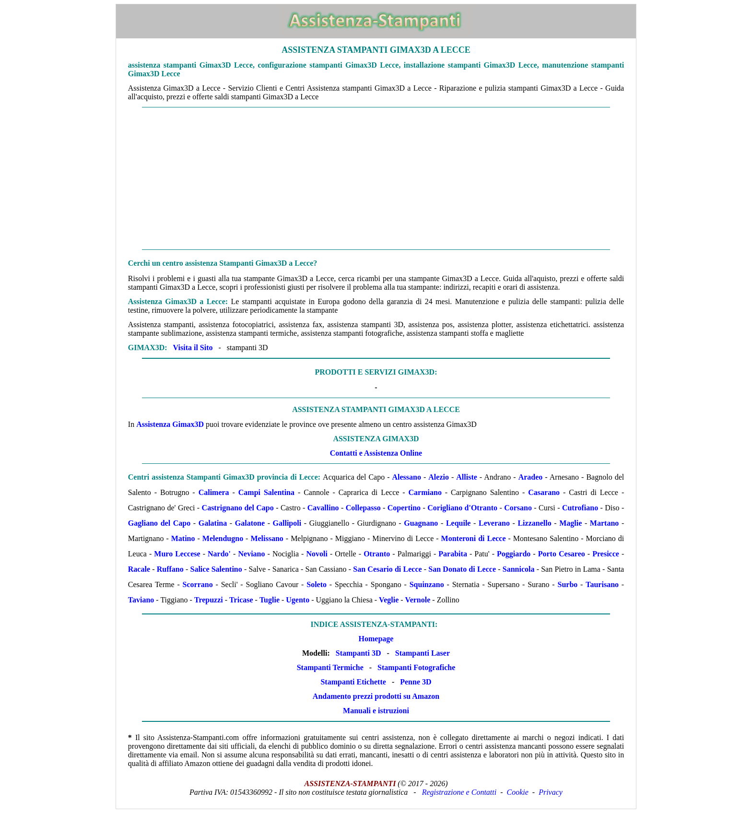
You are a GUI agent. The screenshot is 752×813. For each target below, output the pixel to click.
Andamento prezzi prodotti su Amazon (376, 696)
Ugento (297, 600)
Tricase (241, 600)
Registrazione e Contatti (459, 792)
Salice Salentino (216, 569)
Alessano (406, 477)
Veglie (389, 600)
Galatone (250, 523)
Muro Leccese (177, 554)
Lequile (458, 523)
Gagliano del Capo (159, 523)
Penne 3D (415, 682)
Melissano (266, 538)
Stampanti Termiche (330, 667)
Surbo (567, 584)
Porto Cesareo (561, 554)
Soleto (316, 584)
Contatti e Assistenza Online (376, 453)
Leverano (494, 523)
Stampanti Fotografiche (416, 667)
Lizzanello (534, 523)
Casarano (544, 492)
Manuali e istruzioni (376, 711)
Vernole (418, 600)
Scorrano (198, 584)
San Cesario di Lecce (387, 569)
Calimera (214, 492)
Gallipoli (287, 523)
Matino (183, 538)
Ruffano (170, 569)
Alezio (438, 477)
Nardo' (219, 554)
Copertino (404, 508)
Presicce (605, 554)
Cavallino (323, 508)
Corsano (518, 508)
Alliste (466, 477)
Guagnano (421, 523)
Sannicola (519, 569)
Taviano (141, 600)
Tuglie (269, 600)
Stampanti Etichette (353, 682)
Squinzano (427, 584)
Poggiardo (513, 554)
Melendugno (222, 538)
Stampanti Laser (422, 653)
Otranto (377, 554)
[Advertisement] (376, 178)
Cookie (518, 792)
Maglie (570, 523)
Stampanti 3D (358, 653)
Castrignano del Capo (238, 508)
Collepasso (363, 508)
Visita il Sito (193, 347)
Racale (139, 569)
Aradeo (530, 477)
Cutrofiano (580, 508)
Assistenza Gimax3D (170, 424)
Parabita (452, 554)
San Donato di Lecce (462, 569)
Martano (604, 523)
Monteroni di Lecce (473, 538)
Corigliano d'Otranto (462, 508)
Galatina (213, 523)
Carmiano (425, 492)
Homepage (376, 639)
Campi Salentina (266, 492)
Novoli (316, 554)
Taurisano (602, 584)
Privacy (551, 792)
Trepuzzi (208, 600)
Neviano (251, 554)
